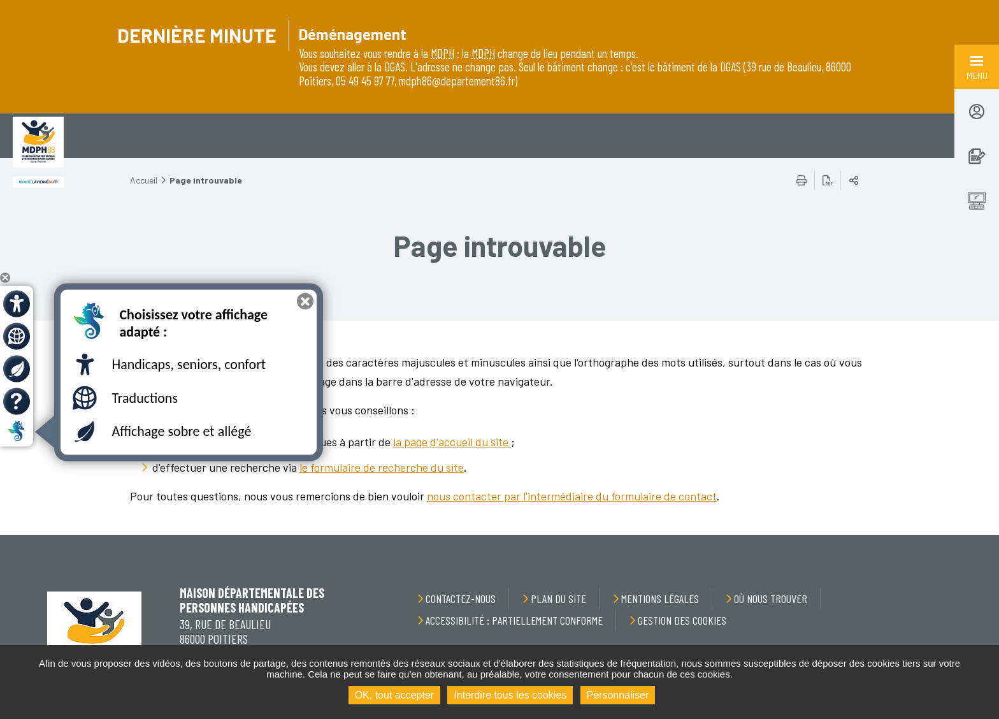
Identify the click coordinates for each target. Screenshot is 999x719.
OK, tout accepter (395, 695)
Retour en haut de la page (961, 535)
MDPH (442, 53)
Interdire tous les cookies (510, 695)
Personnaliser (618, 695)
